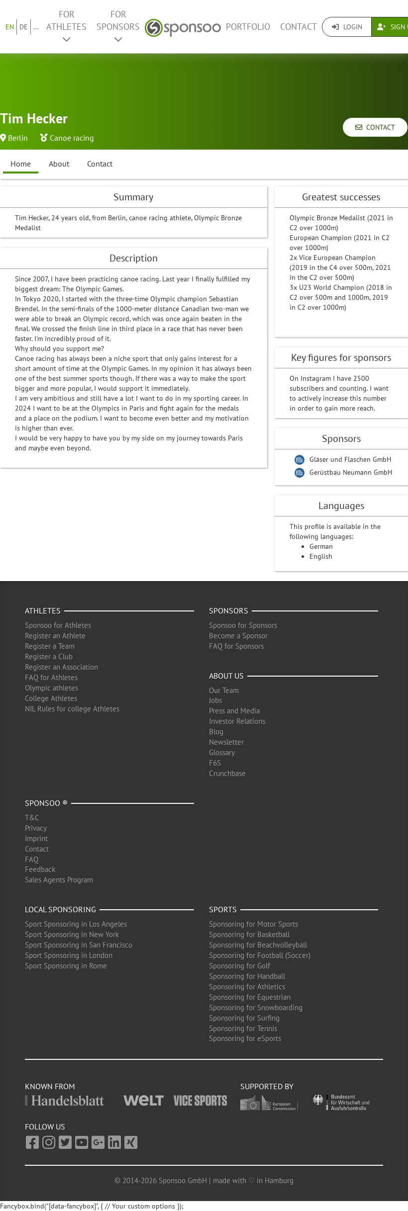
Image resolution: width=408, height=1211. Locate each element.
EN (9, 26)
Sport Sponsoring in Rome (66, 965)
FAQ (31, 859)
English (320, 556)
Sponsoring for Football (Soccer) (259, 955)
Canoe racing (72, 138)
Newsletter (226, 742)
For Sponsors (118, 26)
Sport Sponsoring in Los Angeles (76, 924)
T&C (32, 817)
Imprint (36, 838)
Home (20, 164)
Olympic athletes (51, 687)
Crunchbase (227, 773)
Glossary (222, 752)
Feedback (40, 869)
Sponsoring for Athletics (247, 986)
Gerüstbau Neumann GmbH (350, 472)
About (59, 164)
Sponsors (228, 610)
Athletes (43, 610)
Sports (223, 909)
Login (347, 26)
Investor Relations (237, 721)
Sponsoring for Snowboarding (256, 1007)
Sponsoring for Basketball (249, 934)
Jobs (215, 700)
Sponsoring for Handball (247, 976)
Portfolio (248, 26)
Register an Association (61, 667)
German (321, 546)
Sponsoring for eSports (245, 1038)
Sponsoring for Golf (239, 965)
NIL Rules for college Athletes (72, 708)
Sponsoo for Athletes (58, 625)
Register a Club (49, 656)
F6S (215, 763)
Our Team (224, 690)
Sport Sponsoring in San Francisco (78, 945)
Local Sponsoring (60, 909)
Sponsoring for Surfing (244, 1018)
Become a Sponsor (238, 635)
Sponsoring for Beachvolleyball (258, 945)
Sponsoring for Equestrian (250, 997)
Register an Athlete (55, 635)
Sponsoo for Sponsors (243, 625)
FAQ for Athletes (51, 677)
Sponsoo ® (46, 803)
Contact (298, 26)
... (36, 26)
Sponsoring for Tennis (243, 1028)
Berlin (18, 138)
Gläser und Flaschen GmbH (350, 459)
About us (226, 676)
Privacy (36, 828)
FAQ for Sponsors (236, 646)
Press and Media (234, 710)
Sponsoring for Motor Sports (253, 924)
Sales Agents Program (59, 879)
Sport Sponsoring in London (68, 955)
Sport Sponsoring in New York (72, 934)
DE (23, 26)
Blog (216, 731)
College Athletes (51, 698)
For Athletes (66, 26)
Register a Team (50, 646)
